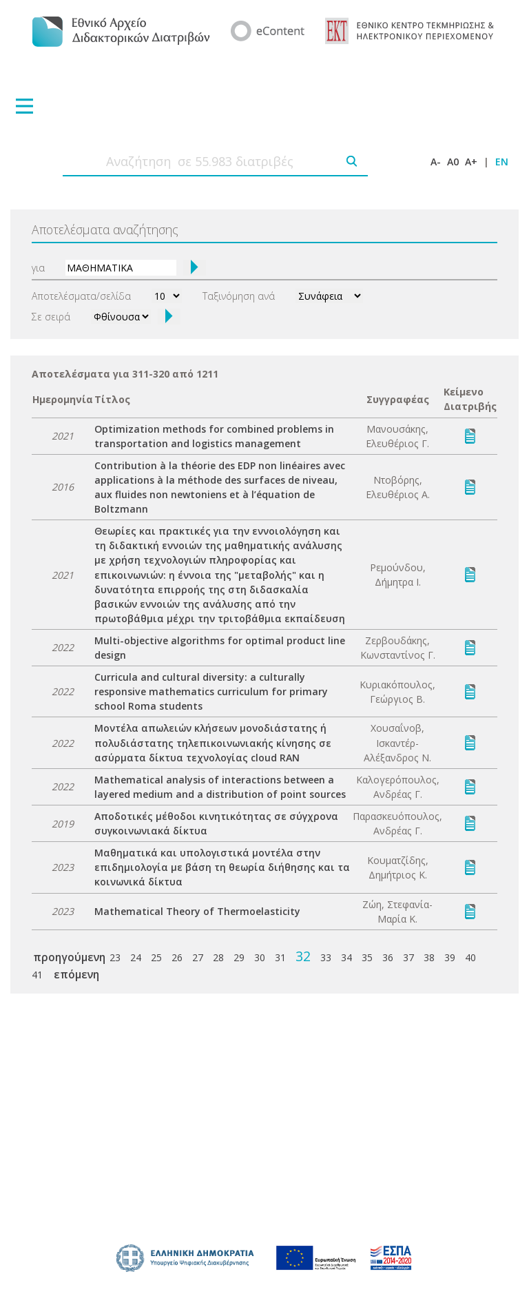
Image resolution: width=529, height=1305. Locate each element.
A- (436, 161)
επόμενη (76, 974)
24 (135, 957)
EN (501, 161)
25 (156, 957)
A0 (453, 161)
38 (429, 957)
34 (346, 957)
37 (408, 957)
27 (197, 957)
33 (325, 957)
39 (449, 957)
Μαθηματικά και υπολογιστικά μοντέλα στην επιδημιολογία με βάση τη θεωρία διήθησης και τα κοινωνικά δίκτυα (222, 867)
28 (218, 957)
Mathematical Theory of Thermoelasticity (197, 911)
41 (37, 974)
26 (177, 957)
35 (367, 957)
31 (280, 957)
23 (115, 957)
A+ (471, 161)
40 (470, 957)
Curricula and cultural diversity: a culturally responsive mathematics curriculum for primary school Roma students (211, 691)
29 (239, 957)
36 (387, 957)
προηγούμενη (69, 957)
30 (259, 957)
